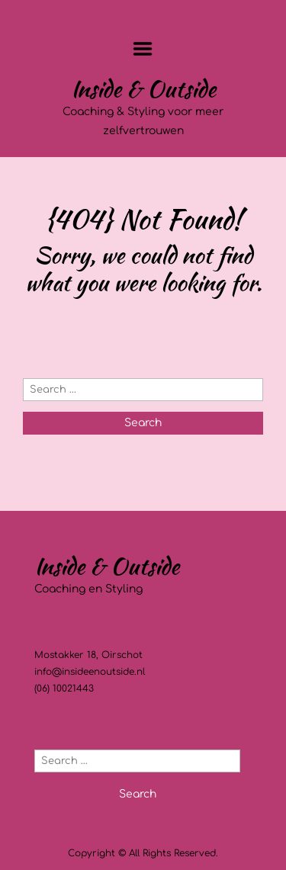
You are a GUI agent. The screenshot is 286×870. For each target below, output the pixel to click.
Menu (143, 48)
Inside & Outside (143, 88)
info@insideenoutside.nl (89, 671)
